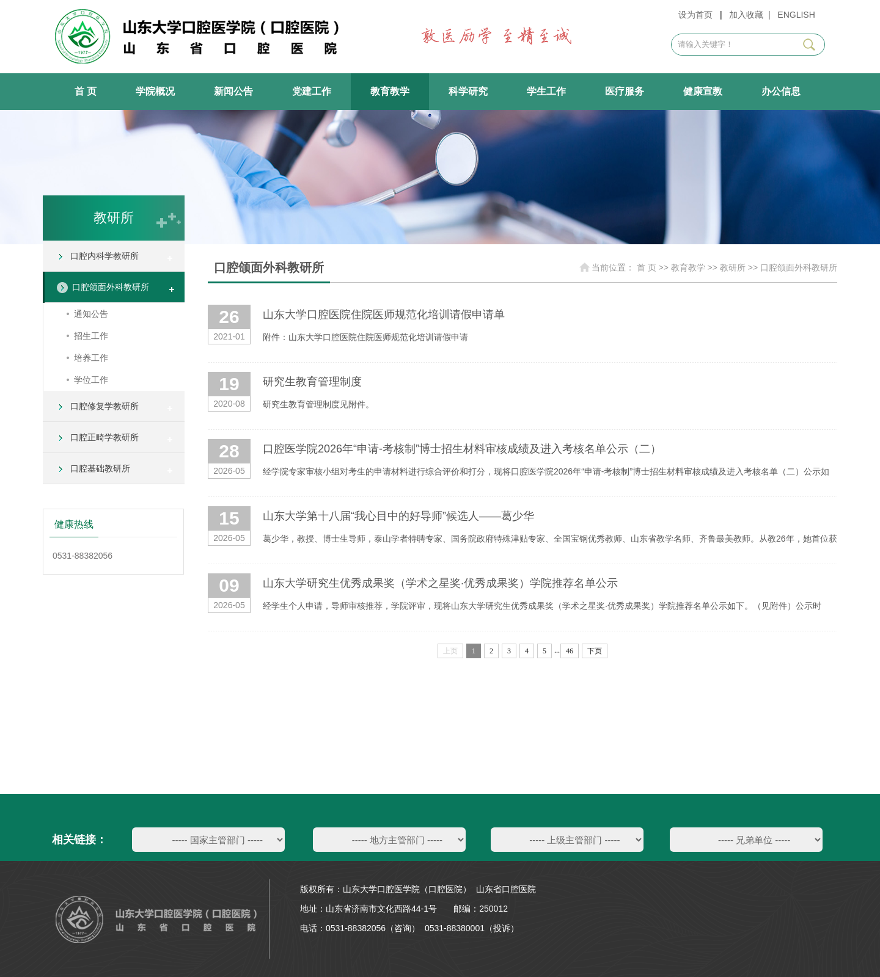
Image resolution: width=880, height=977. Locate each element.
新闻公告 (233, 91)
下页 (594, 651)
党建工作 (311, 91)
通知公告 (91, 314)
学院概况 (155, 91)
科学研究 (468, 91)
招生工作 (91, 336)
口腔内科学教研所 (104, 256)
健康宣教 (702, 91)
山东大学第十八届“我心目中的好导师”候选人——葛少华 (398, 516)
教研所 (733, 267)
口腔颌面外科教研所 (110, 287)
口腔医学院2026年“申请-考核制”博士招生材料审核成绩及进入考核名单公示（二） (462, 449)
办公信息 (781, 91)
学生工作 (546, 91)
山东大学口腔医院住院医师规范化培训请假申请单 (384, 314)
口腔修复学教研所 (104, 406)
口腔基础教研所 (100, 468)
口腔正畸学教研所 (104, 437)
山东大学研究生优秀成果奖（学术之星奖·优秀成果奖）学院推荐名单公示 (440, 583)
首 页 (86, 91)
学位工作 (91, 380)
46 (569, 651)
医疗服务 (624, 91)
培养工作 (91, 358)
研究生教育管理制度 (312, 382)
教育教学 (389, 91)
